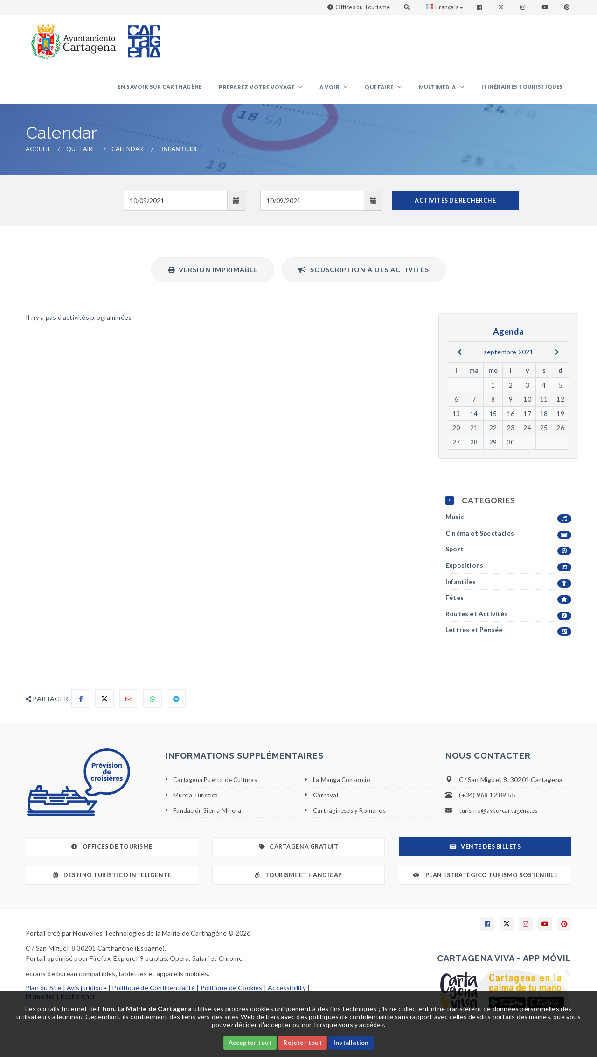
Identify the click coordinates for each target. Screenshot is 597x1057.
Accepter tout (250, 1042)
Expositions (508, 571)
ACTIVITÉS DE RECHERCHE (455, 206)
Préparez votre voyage (283, 90)
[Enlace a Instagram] (523, 7)
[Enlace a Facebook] (480, 7)
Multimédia (446, 90)
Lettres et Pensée (508, 636)
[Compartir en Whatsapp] (152, 704)
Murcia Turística (197, 800)
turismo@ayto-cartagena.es (500, 816)
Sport (508, 555)
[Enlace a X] (507, 930)
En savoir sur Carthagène (192, 89)
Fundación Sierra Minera (209, 816)
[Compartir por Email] (128, 704)
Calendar (127, 155)
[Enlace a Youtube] (545, 7)
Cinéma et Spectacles (508, 539)
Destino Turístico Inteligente (112, 881)
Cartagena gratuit (298, 852)
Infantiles (508, 587)
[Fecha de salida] (312, 206)
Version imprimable (212, 275)
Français (444, 7)
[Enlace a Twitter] (502, 7)
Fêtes (508, 603)
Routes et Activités (508, 619)
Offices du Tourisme (362, 7)
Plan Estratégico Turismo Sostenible (485, 881)
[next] (557, 358)
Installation (350, 1042)
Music (508, 523)
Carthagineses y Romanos (352, 816)
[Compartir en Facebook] (80, 704)
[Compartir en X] (104, 704)
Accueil (38, 155)
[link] (71, 37)
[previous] (459, 358)
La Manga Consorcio (343, 785)
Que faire (394, 90)
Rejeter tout (302, 1042)
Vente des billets (485, 852)
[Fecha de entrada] (176, 206)
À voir (350, 90)
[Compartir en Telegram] (176, 704)
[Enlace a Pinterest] (567, 7)
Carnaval (326, 800)
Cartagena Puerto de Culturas (218, 785)
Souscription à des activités (363, 275)
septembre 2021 (509, 357)
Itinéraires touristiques (525, 89)
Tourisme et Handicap (298, 881)
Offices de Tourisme (111, 852)
